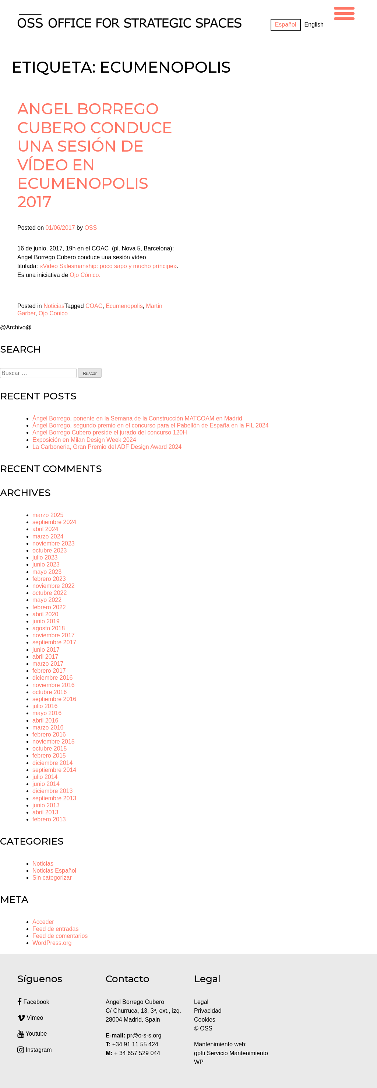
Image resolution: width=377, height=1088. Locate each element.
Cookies (204, 1019)
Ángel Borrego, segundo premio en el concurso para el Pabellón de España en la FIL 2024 (150, 425)
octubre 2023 (49, 550)
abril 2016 (45, 720)
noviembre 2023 (53, 543)
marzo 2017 (48, 664)
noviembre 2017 (53, 635)
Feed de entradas (55, 929)
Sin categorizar (52, 877)
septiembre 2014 (54, 770)
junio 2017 (46, 650)
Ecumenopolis (124, 306)
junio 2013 (46, 805)
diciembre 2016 (52, 678)
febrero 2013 (49, 819)
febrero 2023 (49, 579)
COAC (93, 306)
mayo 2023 (46, 572)
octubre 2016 (49, 692)
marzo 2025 (48, 515)
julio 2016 (45, 706)
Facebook (33, 1002)
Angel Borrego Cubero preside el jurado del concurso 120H (109, 432)
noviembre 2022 (53, 586)
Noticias (53, 306)
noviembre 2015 (53, 741)
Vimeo (30, 1018)
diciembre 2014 (52, 763)
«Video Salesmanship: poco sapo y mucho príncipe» (107, 266)
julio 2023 (45, 557)
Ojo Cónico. (86, 275)
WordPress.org (51, 943)
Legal (202, 1002)
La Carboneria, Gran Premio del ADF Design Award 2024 (107, 447)
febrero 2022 (49, 607)
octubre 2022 (49, 593)
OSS (90, 228)
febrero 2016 (49, 734)
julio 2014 (45, 777)
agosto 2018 (48, 628)
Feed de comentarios (60, 936)
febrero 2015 (49, 755)
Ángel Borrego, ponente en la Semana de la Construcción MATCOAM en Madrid (137, 418)
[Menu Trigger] (344, 12)
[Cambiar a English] (314, 25)
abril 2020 (45, 614)
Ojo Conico (53, 313)
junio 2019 (46, 621)
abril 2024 (45, 529)
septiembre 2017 (54, 642)
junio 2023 (46, 564)
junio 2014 (46, 784)
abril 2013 (45, 812)
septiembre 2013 (54, 798)
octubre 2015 (49, 748)
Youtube (32, 1033)
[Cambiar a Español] (285, 25)
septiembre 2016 (54, 699)
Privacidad (208, 1011)
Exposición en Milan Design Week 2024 (84, 440)
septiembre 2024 (54, 522)
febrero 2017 (49, 671)
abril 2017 (45, 657)
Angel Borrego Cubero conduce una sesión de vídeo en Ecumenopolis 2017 (94, 155)
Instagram (34, 1050)
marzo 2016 (48, 727)
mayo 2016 (46, 713)
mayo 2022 (46, 600)
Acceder (43, 922)
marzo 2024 (48, 536)
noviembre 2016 (53, 685)
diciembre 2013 (52, 791)
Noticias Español (54, 870)
